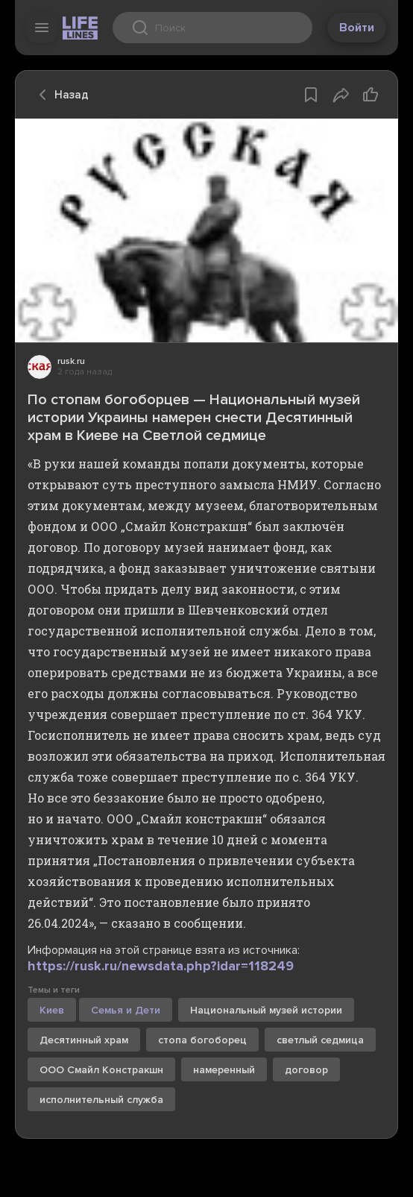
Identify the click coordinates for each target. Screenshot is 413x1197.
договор (306, 1070)
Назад (60, 95)
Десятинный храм (84, 1040)
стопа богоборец (202, 1040)
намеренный (224, 1070)
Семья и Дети (125, 1010)
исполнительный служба (101, 1099)
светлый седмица (320, 1040)
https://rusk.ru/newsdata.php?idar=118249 (161, 966)
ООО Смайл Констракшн (101, 1070)
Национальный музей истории (266, 1010)
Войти (356, 27)
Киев (52, 1010)
